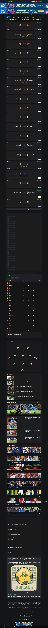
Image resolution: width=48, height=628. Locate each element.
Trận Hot (14, 19)
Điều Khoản (17, 611)
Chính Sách (22, 611)
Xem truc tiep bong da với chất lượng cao (14, 534)
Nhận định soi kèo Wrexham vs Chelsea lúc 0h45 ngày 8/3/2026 (32, 424)
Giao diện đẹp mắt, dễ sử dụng (12, 529)
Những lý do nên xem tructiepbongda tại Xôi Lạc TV (15, 547)
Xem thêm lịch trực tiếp (24, 209)
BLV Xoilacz (22, 19)
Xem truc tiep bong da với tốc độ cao (13, 537)
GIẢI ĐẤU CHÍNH (9, 214)
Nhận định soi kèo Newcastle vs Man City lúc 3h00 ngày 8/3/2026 (19, 412)
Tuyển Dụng (37, 611)
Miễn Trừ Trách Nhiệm (20, 613)
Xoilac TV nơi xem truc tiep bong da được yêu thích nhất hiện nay (17, 524)
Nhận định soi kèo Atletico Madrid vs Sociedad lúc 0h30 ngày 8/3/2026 (32, 418)
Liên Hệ (27, 611)
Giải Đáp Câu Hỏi (28, 613)
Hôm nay (28, 19)
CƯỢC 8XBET (38, 1)
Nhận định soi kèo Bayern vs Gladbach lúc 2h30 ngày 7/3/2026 (32, 431)
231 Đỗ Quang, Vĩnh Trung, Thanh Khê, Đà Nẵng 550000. (25, 615)
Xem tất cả (39, 402)
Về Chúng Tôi (11, 611)
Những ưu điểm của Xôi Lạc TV (12, 526)
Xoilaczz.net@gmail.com (25, 619)
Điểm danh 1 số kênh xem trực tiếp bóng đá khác (15, 549)
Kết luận (9, 552)
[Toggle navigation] (41, 1)
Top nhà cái (33, 1)
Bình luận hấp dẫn (10, 539)
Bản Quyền (32, 611)
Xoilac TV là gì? (10, 519)
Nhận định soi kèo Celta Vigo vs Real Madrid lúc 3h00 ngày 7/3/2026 (32, 438)
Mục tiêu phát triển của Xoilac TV (13, 521)
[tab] (8, 17)
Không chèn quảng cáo (11, 544)
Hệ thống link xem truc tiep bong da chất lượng (15, 542)
